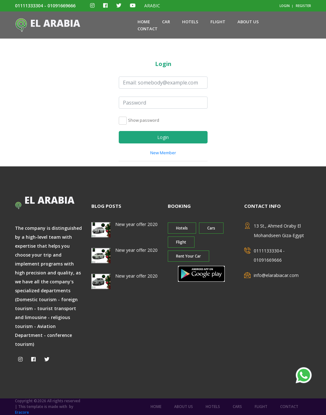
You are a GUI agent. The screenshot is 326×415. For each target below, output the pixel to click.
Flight (217, 22)
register (303, 6)
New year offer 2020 (136, 224)
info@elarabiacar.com (276, 275)
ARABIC (152, 6)
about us (248, 22)
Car (166, 22)
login (285, 6)
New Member (163, 153)
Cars (211, 228)
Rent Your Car (188, 256)
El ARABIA (47, 23)
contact (148, 29)
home (144, 22)
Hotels (190, 22)
